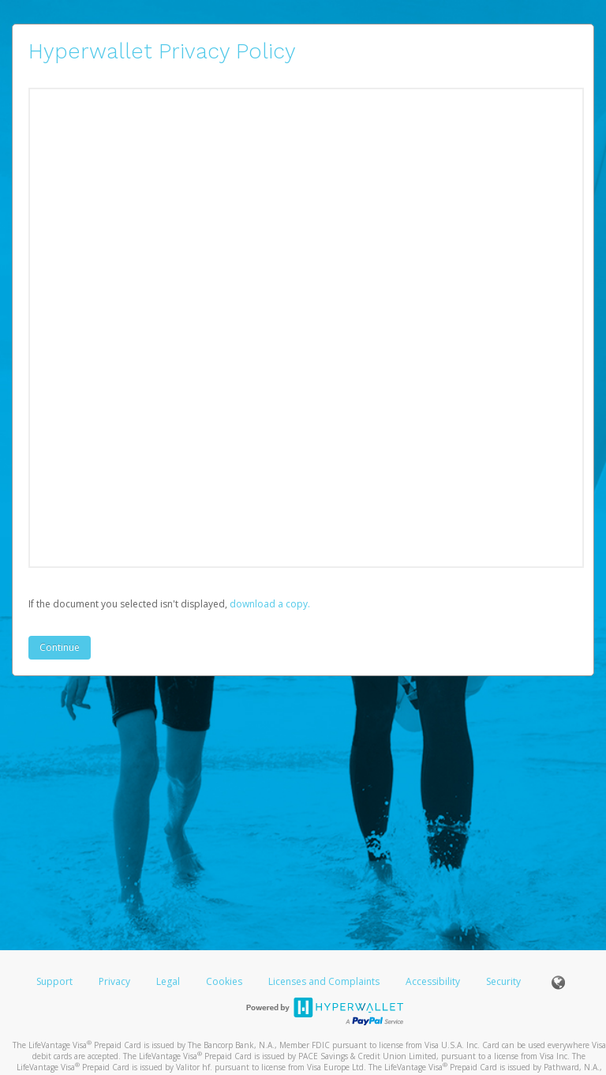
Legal (168, 981)
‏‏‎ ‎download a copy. (268, 604)
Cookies (224, 981)
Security (503, 981)
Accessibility (433, 981)
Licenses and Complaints (325, 981)
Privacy (114, 981)
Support (54, 981)
